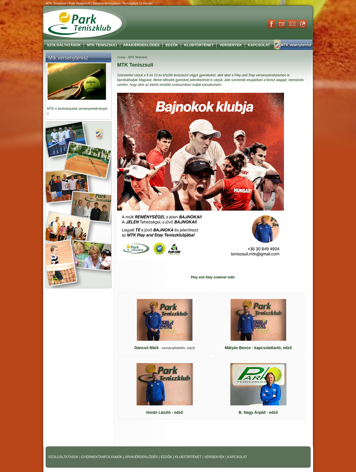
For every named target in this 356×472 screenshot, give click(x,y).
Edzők (171, 45)
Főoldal (121, 57)
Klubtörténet (199, 45)
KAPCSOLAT (237, 457)
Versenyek (230, 45)
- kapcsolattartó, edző (258, 348)
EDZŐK (167, 457)
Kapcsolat (259, 45)
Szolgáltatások (64, 45)
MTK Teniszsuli (102, 45)
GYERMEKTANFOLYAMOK (102, 457)
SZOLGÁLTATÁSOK (64, 457)
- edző (164, 412)
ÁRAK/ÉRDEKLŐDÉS (141, 457)
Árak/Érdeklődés (141, 45)
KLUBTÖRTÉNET (188, 457)
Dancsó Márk (164, 348)
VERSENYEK (215, 457)
